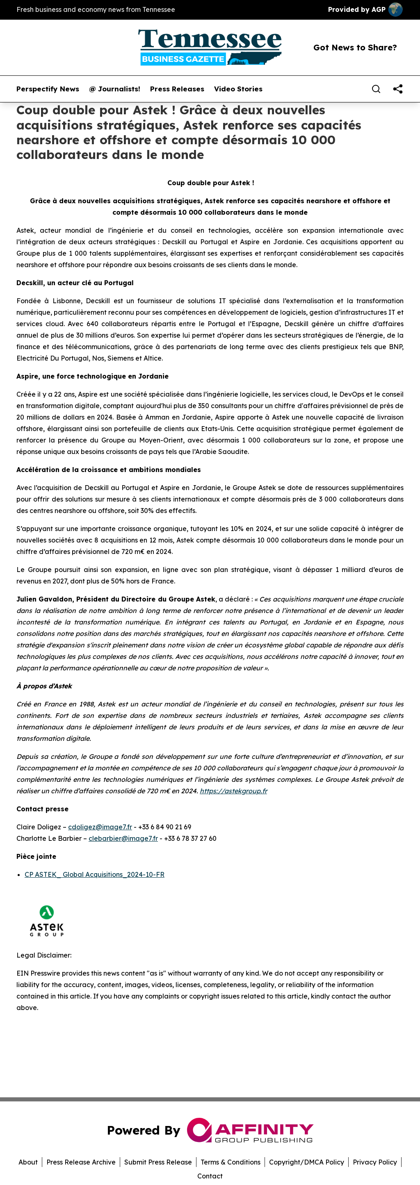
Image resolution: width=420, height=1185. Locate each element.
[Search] (376, 88)
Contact (210, 1176)
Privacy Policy (375, 1162)
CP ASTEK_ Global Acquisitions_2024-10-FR (94, 874)
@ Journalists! (114, 89)
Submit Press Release (158, 1162)
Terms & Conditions (230, 1162)
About (28, 1162)
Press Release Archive (81, 1162)
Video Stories (238, 89)
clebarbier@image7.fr (123, 838)
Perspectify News (47, 89)
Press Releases (177, 89)
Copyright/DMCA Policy (306, 1162)
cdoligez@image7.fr (100, 827)
